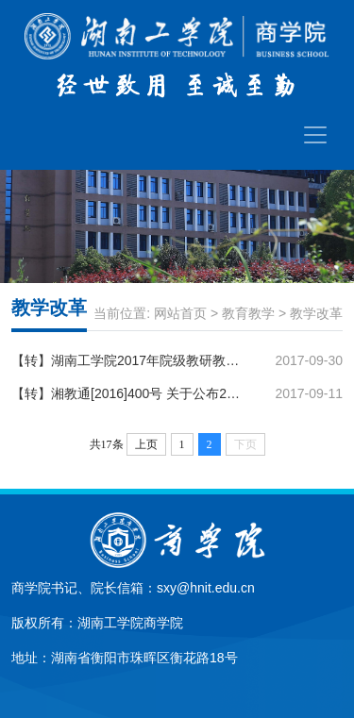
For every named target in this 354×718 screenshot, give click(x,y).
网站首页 (180, 313)
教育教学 (248, 313)
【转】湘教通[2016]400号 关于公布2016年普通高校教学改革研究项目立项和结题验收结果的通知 (127, 393)
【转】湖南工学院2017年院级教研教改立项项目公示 (127, 360)
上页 (146, 444)
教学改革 (316, 313)
